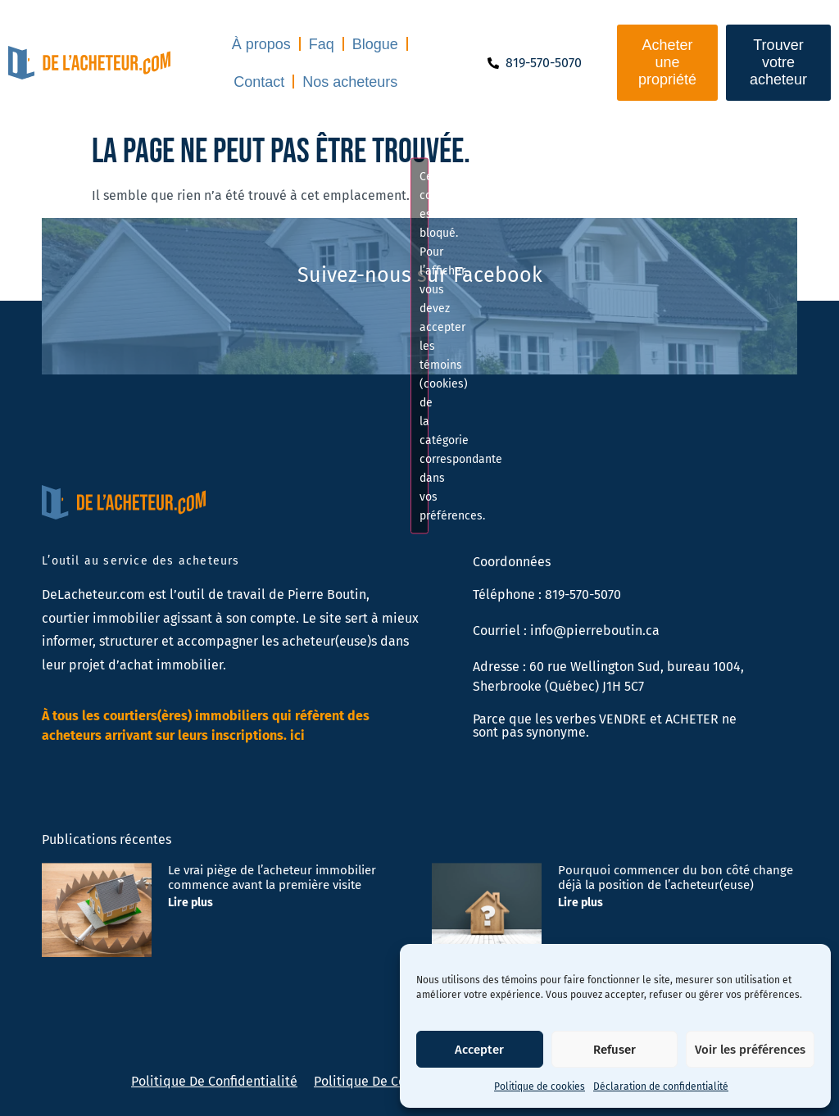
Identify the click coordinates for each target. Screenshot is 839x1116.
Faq (321, 44)
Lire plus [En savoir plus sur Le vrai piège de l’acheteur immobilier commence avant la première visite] (190, 903)
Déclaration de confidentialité (660, 1086)
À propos (261, 44)
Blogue (375, 44)
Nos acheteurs (349, 82)
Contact (259, 82)
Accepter (479, 1049)
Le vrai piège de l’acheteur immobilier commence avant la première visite (272, 877)
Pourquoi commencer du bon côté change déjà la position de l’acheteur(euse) (675, 877)
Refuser (614, 1049)
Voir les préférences (750, 1049)
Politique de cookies (539, 1086)
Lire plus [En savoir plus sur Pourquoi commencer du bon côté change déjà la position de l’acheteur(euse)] (580, 903)
